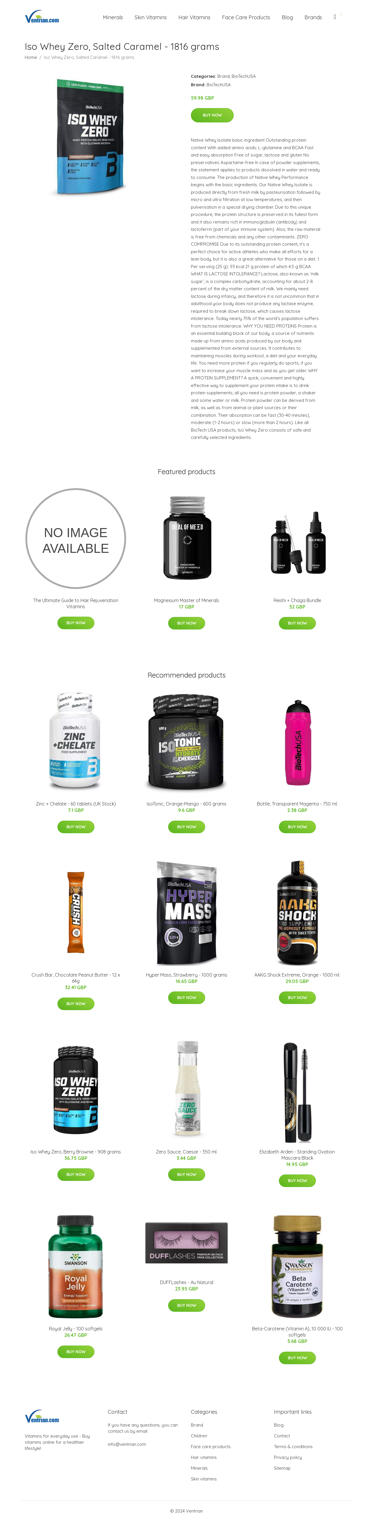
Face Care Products (246, 17)
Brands (313, 17)
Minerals (113, 17)
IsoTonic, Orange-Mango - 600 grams (186, 804)
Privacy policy (288, 1457)
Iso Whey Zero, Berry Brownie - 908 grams (76, 1152)
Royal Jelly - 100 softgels (76, 1329)
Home (31, 57)
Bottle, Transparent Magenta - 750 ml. (297, 804)
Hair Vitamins (194, 17)
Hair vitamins (204, 1457)
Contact (282, 1436)
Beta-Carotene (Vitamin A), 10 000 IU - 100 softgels (297, 1332)
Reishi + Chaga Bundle (297, 600)
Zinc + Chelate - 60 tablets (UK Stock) (76, 804)
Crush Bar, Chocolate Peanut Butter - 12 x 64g (75, 978)
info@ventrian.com (127, 1444)
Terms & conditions (293, 1446)
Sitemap (282, 1468)
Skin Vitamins (151, 17)
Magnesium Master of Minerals (186, 600)
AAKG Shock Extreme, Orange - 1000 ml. (297, 975)
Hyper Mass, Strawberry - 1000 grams (186, 975)
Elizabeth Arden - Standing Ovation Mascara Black (297, 1155)
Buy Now (212, 115)
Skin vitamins (204, 1479)
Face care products (211, 1446)
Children (199, 1436)
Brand (223, 76)
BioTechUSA (244, 76)
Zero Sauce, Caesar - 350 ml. (186, 1152)
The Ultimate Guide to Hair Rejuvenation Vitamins (75, 603)
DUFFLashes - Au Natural (186, 1282)
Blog (287, 17)
